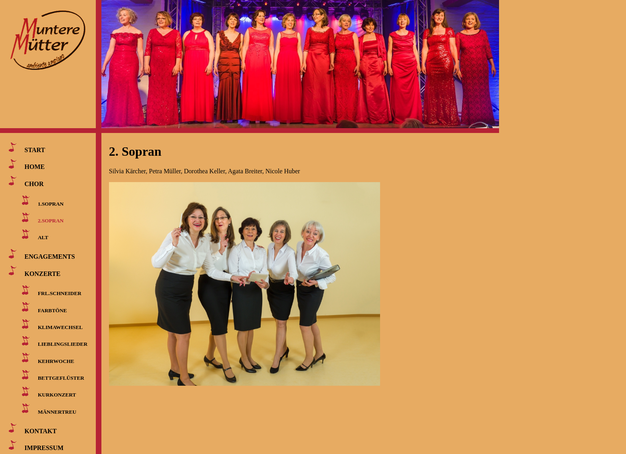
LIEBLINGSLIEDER (62, 344)
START (34, 150)
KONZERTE (42, 273)
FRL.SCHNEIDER (59, 293)
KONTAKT (40, 430)
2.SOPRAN (51, 221)
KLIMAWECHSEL (60, 327)
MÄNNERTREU (57, 411)
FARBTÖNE (52, 310)
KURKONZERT (57, 395)
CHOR (34, 183)
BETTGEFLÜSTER (61, 378)
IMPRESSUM (43, 447)
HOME (34, 166)
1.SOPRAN (51, 203)
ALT (43, 237)
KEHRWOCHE (56, 361)
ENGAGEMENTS (49, 256)
